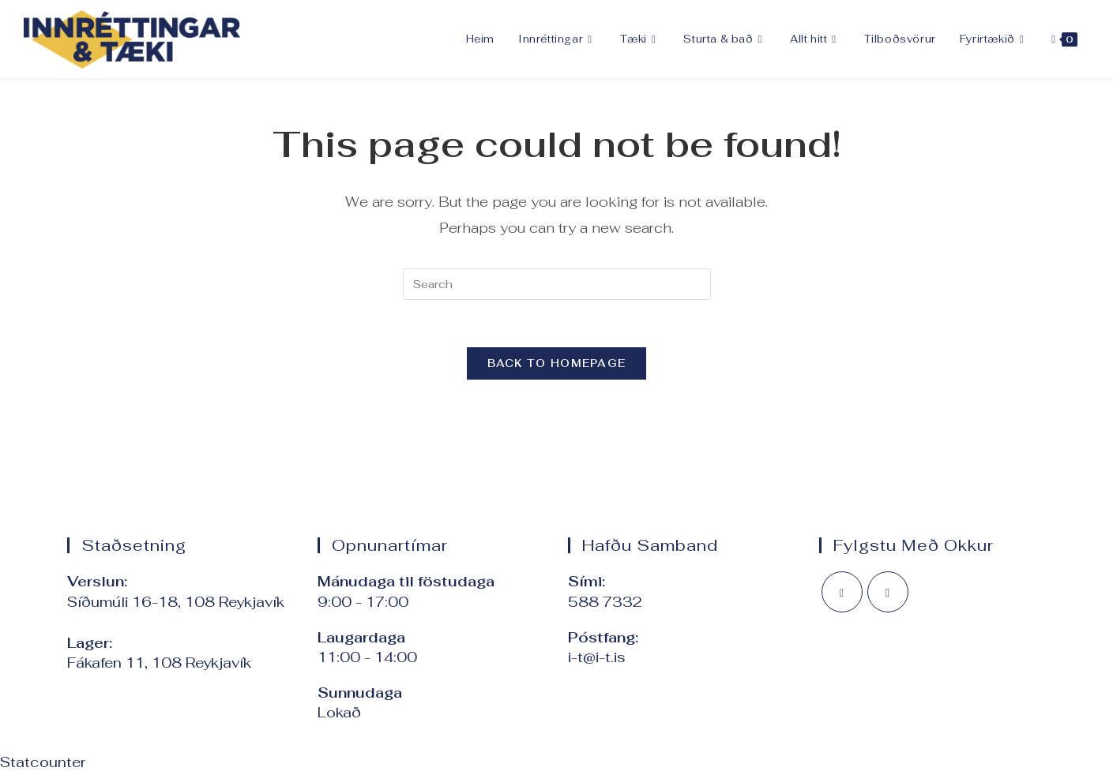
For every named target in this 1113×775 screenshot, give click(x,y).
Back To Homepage (556, 363)
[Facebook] (842, 591)
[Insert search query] (557, 284)
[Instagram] (887, 591)
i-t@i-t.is (597, 657)
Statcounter (42, 762)
